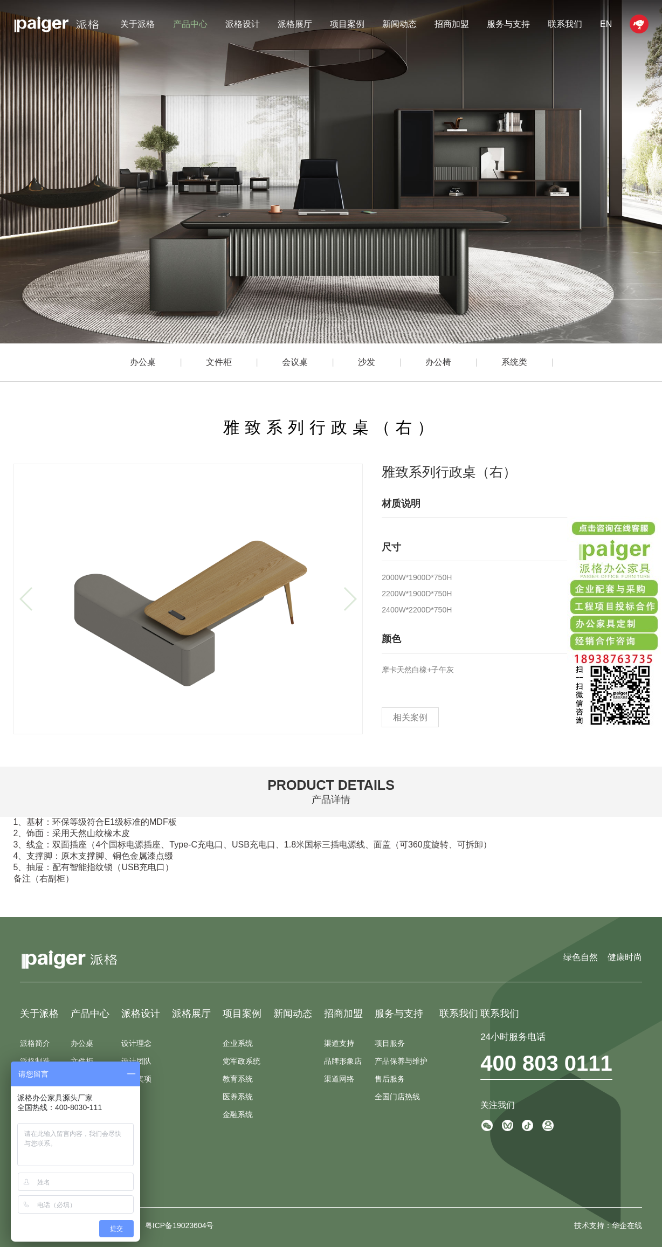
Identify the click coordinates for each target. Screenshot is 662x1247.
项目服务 (390, 1043)
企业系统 (238, 1043)
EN (606, 24)
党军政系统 (241, 1061)
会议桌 (295, 362)
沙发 (366, 362)
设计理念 (136, 1043)
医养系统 (238, 1096)
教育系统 (238, 1078)
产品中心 (190, 24)
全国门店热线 (397, 1096)
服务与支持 (508, 24)
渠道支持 (339, 1043)
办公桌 (143, 362)
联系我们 (565, 24)
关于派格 (137, 24)
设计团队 (136, 1061)
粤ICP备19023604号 (179, 1225)
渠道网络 (339, 1078)
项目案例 (347, 24)
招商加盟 (452, 24)
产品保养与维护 (401, 1061)
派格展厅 (295, 24)
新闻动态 (399, 24)
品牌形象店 (343, 1061)
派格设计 (242, 24)
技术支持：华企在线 (608, 1225)
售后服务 (390, 1078)
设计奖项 (136, 1078)
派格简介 (35, 1043)
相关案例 (410, 717)
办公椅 (438, 362)
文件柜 (219, 362)
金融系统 (238, 1114)
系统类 (514, 362)
